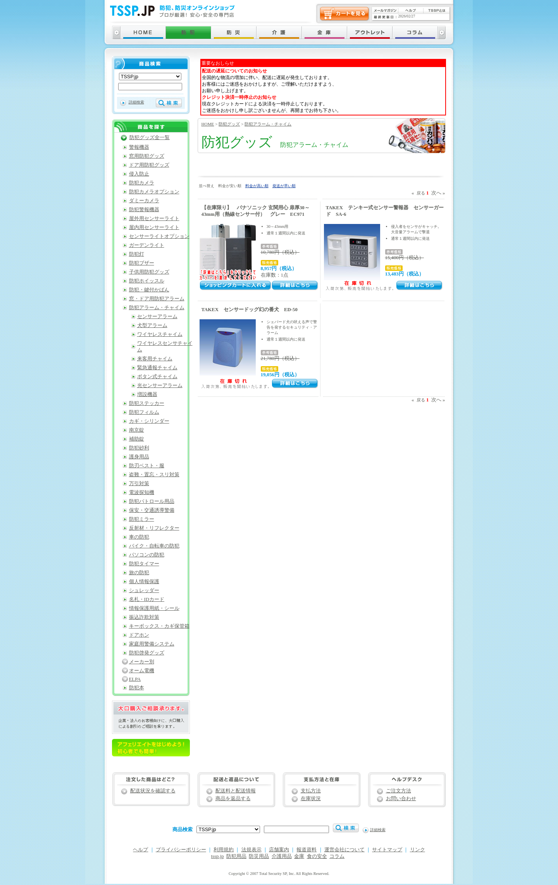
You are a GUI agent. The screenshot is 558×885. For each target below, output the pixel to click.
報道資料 (306, 849)
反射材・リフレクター (154, 528)
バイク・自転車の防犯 (154, 546)
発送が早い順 (284, 186)
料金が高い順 (257, 186)
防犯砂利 (139, 448)
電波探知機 (141, 492)
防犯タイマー (144, 563)
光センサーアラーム (160, 385)
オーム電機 (141, 670)
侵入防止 (139, 174)
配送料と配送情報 (235, 791)
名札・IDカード (147, 599)
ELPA (135, 679)
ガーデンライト (146, 245)
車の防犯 (139, 537)
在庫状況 (311, 798)
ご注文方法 (398, 791)
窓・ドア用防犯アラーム (156, 298)
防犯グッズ (229, 124)
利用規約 (224, 849)
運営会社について (344, 849)
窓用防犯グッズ (146, 156)
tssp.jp (217, 856)
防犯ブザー (141, 263)
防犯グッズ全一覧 (149, 137)
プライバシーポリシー (181, 849)
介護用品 (282, 856)
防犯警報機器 (144, 209)
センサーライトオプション (159, 236)
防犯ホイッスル (146, 281)
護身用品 (139, 457)
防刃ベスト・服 (146, 465)
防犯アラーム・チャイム (268, 124)
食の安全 (317, 856)
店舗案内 (279, 849)
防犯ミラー (141, 519)
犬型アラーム (152, 325)
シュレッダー (144, 590)
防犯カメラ (141, 183)
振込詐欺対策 (144, 617)
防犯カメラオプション (154, 192)
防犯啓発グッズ (146, 653)
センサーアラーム (157, 316)
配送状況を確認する (153, 791)
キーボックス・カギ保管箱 (159, 626)
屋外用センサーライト (154, 218)
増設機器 (147, 394)
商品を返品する (233, 798)
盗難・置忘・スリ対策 (154, 474)
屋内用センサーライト (154, 227)
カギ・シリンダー (149, 421)
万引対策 (139, 483)
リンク (417, 849)
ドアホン (139, 635)
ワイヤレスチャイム (160, 334)
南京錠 (136, 430)
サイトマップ (387, 849)
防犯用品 (236, 856)
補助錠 (136, 439)
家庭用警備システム (151, 644)
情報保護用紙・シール (154, 608)
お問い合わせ (401, 798)
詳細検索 (136, 102)
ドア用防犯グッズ (149, 165)
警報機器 (139, 147)
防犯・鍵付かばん (149, 290)
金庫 (299, 856)
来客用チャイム (154, 359)
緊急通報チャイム (157, 367)
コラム (336, 856)
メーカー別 (141, 662)
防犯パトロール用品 (151, 501)
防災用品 (259, 856)
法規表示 (251, 849)
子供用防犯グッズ (149, 272)
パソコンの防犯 (146, 555)
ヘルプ (140, 849)
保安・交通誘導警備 (151, 510)
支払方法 (311, 791)
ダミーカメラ (144, 200)
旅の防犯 (139, 572)
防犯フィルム (144, 412)
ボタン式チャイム (157, 376)
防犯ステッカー (146, 403)
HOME (208, 124)
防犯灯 (136, 254)
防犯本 (136, 687)
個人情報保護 (144, 581)
